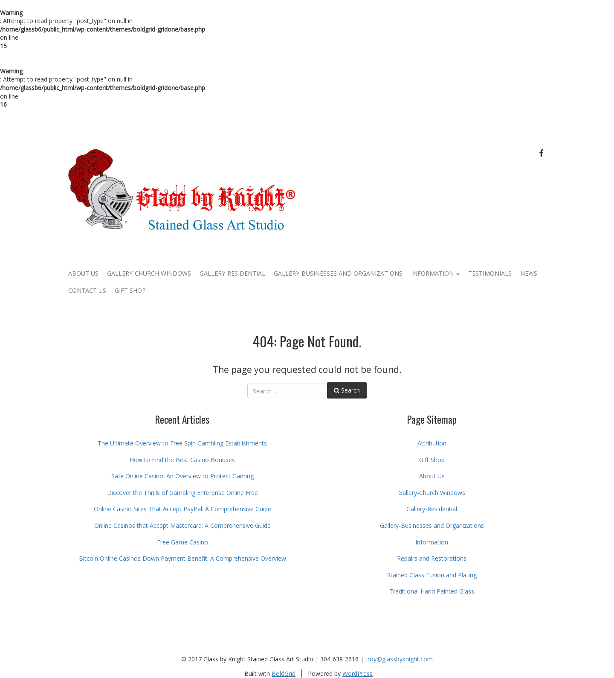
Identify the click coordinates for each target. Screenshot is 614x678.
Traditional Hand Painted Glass (431, 591)
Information (435, 273)
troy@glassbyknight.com (399, 659)
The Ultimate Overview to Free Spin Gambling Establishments (182, 443)
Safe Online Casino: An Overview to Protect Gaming (182, 476)
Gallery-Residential (232, 273)
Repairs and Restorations (431, 558)
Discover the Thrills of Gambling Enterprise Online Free (182, 493)
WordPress (357, 673)
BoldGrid (283, 673)
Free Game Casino (182, 542)
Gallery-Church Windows (149, 273)
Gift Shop (130, 290)
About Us (83, 273)
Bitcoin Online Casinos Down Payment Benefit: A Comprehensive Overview (182, 558)
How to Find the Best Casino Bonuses (182, 460)
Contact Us (87, 290)
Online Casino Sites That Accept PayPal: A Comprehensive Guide (182, 509)
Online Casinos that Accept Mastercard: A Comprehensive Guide (182, 525)
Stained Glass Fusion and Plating (432, 575)
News (528, 273)
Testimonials (490, 273)
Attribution (431, 443)
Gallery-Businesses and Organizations (338, 273)
